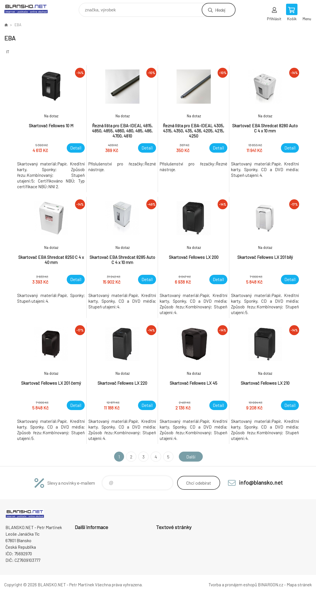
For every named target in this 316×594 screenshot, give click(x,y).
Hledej (220, 10)
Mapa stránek (299, 584)
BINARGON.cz (270, 584)
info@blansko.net (261, 482)
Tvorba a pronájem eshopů (232, 584)
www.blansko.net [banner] (29, 8)
